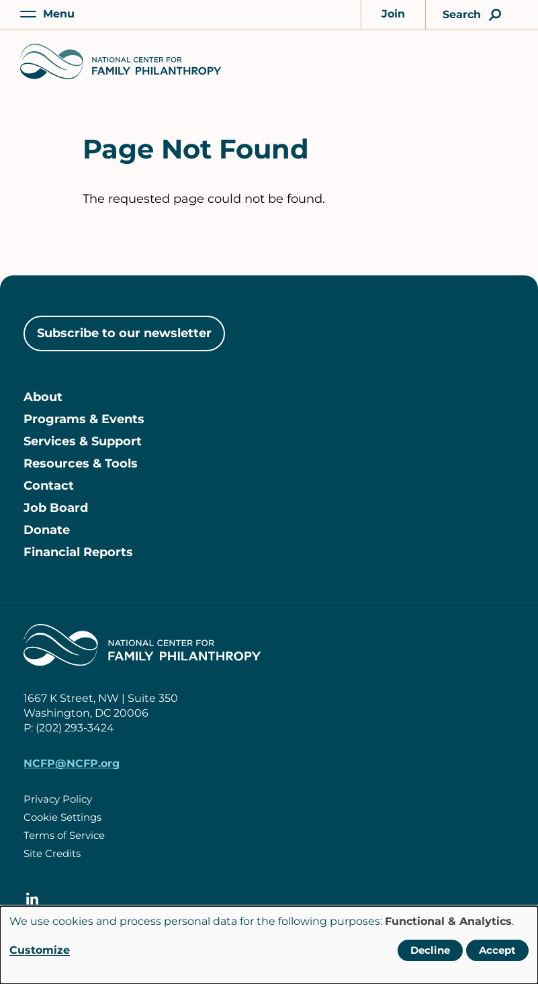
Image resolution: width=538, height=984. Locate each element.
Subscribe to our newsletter (124, 333)
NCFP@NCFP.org (72, 763)
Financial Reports (78, 552)
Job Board (56, 507)
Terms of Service (64, 835)
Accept (497, 950)
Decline (430, 950)
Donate (47, 530)
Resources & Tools (81, 463)
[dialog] (269, 945)
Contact (49, 485)
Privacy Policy (58, 799)
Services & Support (83, 441)
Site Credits (52, 853)
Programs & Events (84, 419)
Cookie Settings (62, 817)
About (43, 397)
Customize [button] (39, 950)
